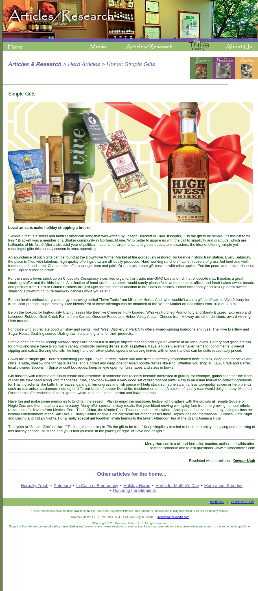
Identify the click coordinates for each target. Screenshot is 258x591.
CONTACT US (242, 502)
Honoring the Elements (134, 490)
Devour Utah (244, 461)
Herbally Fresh (35, 485)
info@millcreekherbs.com (173, 517)
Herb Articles (84, 64)
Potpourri (62, 485)
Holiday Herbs (136, 485)
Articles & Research (35, 64)
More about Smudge (223, 485)
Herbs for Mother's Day (177, 485)
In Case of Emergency (97, 485)
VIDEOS (217, 502)
